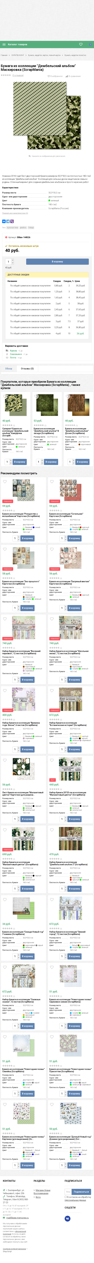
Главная (4, 55)
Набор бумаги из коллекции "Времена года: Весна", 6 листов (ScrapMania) (21, 724)
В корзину (57, 261)
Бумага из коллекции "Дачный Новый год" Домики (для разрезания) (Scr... (70, 1138)
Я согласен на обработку (78, 1198)
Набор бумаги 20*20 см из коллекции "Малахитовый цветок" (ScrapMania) (67, 793)
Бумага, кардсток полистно (75, 55)
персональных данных (75, 1200)
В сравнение (73, 76)
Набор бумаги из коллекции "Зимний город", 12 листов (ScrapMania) (67, 933)
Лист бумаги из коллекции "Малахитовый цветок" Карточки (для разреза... (22, 793)
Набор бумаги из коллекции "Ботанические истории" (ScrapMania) (68, 724)
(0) (8, 425)
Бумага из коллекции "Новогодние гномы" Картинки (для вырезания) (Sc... (23, 1138)
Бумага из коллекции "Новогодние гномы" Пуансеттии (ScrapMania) (70, 1070)
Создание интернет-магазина (14, 1249)
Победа (31, 228)
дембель (23, 228)
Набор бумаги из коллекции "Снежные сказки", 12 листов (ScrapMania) (21, 1000)
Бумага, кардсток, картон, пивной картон (44, 55)
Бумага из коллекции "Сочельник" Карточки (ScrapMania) (66, 515)
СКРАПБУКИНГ (17, 55)
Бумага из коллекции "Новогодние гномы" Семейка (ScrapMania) (23, 1070)
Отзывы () (27, 368)
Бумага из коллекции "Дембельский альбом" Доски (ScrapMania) (77, 430)
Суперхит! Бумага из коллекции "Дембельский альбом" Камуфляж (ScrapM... (15, 432)
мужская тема (12, 228)
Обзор (8, 368)
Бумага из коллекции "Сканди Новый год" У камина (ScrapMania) (23, 933)
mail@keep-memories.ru (17, 1218)
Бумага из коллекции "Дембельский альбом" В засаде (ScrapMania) (46, 430)
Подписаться (81, 1191)
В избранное (55, 76)
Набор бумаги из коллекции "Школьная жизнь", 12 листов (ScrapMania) (69, 652)
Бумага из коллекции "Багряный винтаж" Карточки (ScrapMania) (69, 582)
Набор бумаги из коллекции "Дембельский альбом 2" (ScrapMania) (68, 863)
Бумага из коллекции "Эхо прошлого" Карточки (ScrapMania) (20, 582)
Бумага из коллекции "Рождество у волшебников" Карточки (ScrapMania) (21, 515)
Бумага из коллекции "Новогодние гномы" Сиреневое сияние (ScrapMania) (70, 1000)
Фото (38, 1197)
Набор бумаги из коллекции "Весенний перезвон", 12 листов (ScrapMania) (21, 652)
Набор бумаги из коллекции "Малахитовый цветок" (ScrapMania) (20, 863)
